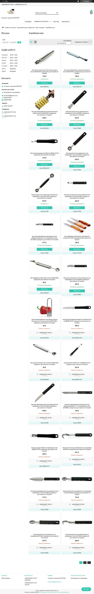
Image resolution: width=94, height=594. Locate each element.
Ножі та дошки (39, 27)
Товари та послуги (41, 21)
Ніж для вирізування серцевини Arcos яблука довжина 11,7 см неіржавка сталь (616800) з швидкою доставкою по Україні (77, 406)
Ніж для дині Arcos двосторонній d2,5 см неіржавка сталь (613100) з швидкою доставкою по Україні (44, 196)
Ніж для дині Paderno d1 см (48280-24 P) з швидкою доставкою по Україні (77, 363)
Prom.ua (56, 590)
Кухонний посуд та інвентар (25, 27)
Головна (28, 21)
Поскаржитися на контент (47, 592)
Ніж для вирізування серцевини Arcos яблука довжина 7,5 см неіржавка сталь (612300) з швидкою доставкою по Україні (44, 238)
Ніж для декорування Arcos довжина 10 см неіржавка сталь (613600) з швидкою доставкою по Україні (44, 492)
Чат (86, 589)
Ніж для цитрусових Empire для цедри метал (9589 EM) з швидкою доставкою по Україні (44, 71)
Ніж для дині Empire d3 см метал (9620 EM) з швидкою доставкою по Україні (44, 363)
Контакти (65, 21)
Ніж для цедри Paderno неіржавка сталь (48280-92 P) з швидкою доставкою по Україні (44, 449)
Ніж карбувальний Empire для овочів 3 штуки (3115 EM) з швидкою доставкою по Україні (77, 238)
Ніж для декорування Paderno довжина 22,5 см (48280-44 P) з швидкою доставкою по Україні (77, 321)
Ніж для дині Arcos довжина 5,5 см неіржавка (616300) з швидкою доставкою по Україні (44, 536)
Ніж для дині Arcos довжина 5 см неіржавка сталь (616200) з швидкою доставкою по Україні (77, 492)
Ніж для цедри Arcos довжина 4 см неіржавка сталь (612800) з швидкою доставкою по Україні (77, 113)
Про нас (56, 21)
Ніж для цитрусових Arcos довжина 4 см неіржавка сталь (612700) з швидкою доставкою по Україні (77, 196)
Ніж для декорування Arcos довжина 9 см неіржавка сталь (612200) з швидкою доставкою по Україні (44, 406)
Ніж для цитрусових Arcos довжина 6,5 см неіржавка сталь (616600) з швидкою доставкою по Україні (77, 279)
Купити (45, 83)
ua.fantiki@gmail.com (10, 95)
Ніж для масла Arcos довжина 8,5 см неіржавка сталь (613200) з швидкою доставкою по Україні (77, 536)
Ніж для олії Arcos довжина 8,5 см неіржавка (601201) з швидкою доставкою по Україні (77, 448)
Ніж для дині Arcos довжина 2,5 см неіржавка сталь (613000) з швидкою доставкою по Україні (77, 154)
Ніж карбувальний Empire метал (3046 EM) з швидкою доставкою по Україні (44, 278)
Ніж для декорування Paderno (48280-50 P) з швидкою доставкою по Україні (44, 154)
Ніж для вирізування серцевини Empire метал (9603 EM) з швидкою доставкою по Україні (77, 71)
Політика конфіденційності (62, 592)
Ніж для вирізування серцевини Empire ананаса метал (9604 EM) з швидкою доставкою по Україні (44, 113)
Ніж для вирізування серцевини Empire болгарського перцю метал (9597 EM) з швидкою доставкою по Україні (44, 321)
